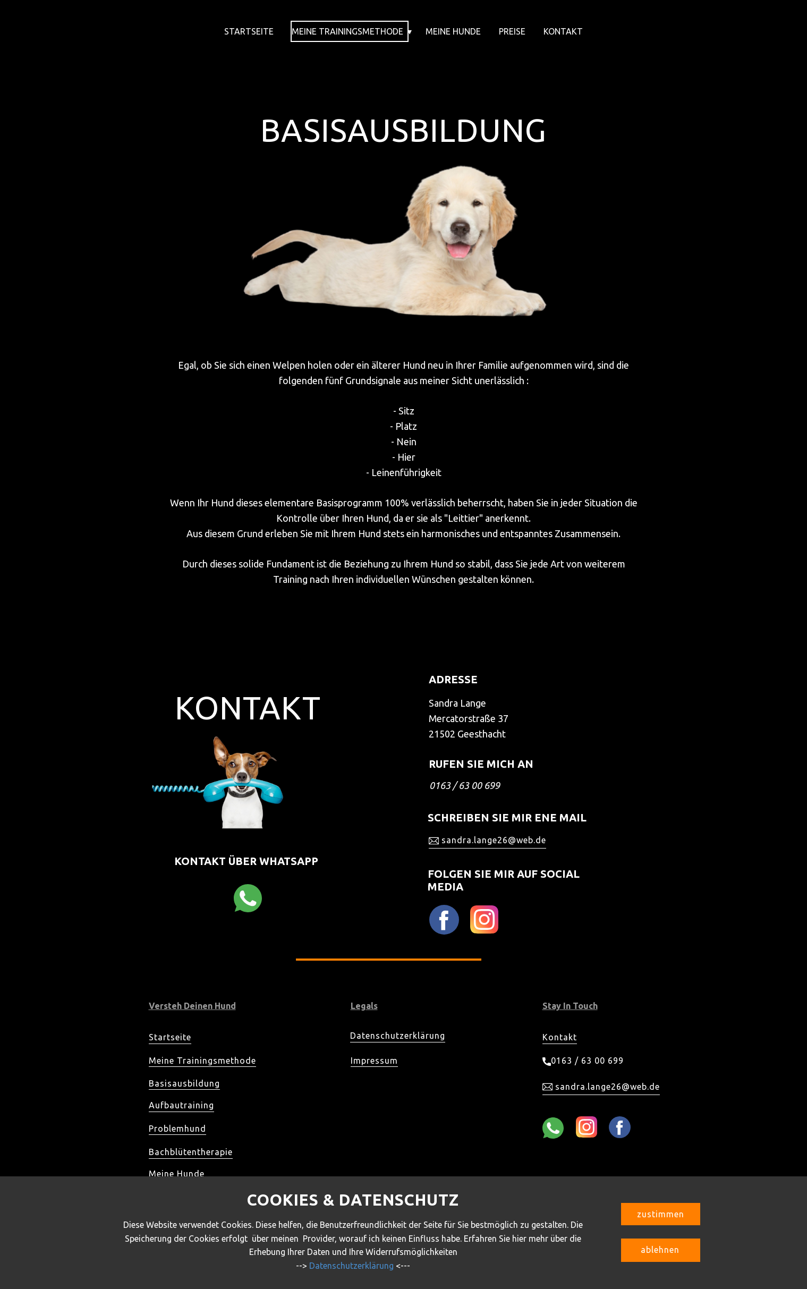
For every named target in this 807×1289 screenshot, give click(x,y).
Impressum (374, 1060)
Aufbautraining (181, 1105)
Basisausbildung (184, 1083)
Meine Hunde (453, 31)
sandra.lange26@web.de (487, 840)
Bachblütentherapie (191, 1152)
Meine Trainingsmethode (347, 31)
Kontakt (563, 31)
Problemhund (177, 1128)
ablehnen (660, 1249)
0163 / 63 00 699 (583, 1061)
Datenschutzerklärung (397, 1035)
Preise (512, 31)
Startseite (249, 31)
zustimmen (660, 1214)
